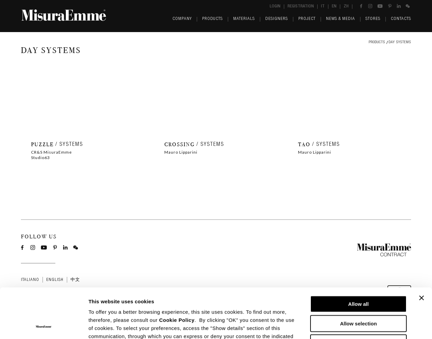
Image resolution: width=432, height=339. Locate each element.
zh (346, 6)
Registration (301, 6)
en (334, 6)
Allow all (358, 257)
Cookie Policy (176, 273)
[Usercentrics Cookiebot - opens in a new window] (43, 326)
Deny (358, 296)
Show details (354, 326)
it (323, 6)
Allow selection (358, 277)
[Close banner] (421, 251)
